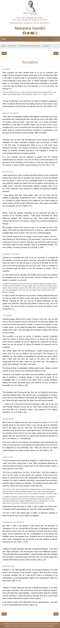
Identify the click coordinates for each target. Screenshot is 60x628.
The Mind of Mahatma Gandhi (29, 46)
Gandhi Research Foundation (45, 626)
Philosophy (12, 46)
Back (4, 53)
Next (56, 53)
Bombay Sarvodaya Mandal (23, 626)
